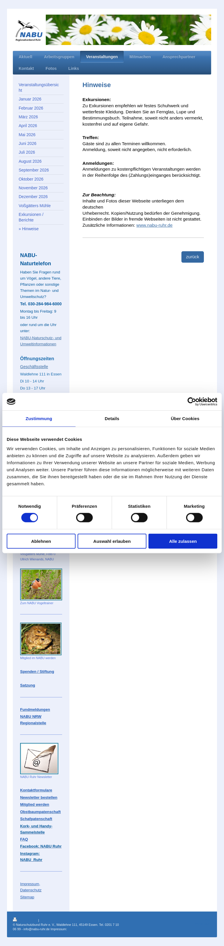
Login (207, 919)
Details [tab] (112, 418)
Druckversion (25, 920)
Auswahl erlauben (112, 540)
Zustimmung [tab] (39, 418)
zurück (192, 256)
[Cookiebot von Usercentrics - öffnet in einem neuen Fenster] (191, 401)
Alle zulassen (183, 540)
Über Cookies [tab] (185, 418)
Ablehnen (41, 540)
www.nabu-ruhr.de (154, 225)
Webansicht (203, 924)
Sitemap (46, 920)
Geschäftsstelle (34, 366)
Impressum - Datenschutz (86, 929)
